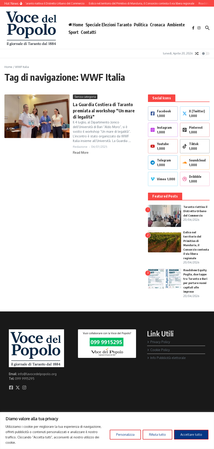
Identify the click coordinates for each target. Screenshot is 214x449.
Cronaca (157, 24)
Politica (141, 24)
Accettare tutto (191, 434)
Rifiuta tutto (157, 434)
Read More (81, 152)
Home (8, 67)
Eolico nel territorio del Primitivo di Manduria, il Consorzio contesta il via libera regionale (196, 245)
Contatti (88, 32)
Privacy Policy (158, 342)
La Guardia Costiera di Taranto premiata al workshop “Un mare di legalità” (103, 110)
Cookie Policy (158, 350)
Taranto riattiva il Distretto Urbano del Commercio (195, 211)
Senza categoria (85, 96)
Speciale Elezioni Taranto (108, 24)
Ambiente (176, 24)
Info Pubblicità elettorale (166, 358)
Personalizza (125, 434)
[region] (107, 430)
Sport (73, 32)
